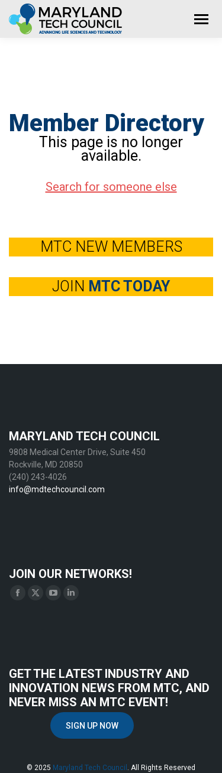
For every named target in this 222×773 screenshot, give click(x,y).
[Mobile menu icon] (201, 19)
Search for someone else (111, 187)
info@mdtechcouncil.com (57, 489)
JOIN (111, 286)
